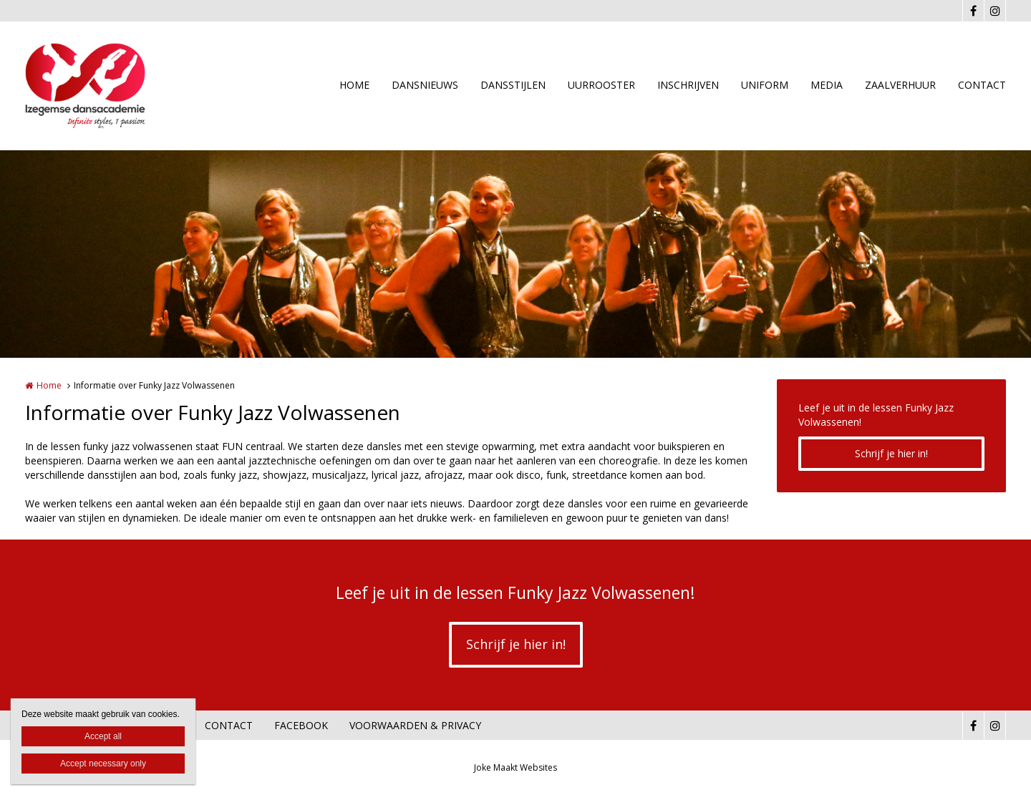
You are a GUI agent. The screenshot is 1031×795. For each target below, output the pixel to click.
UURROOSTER (601, 85)
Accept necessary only (103, 764)
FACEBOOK (301, 725)
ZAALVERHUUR (900, 85)
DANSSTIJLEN (513, 85)
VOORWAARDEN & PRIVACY (415, 725)
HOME (354, 85)
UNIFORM (764, 85)
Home (49, 385)
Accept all (103, 736)
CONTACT (982, 85)
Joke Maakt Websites (515, 767)
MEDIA (826, 85)
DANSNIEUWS (425, 85)
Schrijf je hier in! (891, 453)
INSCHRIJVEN (688, 85)
